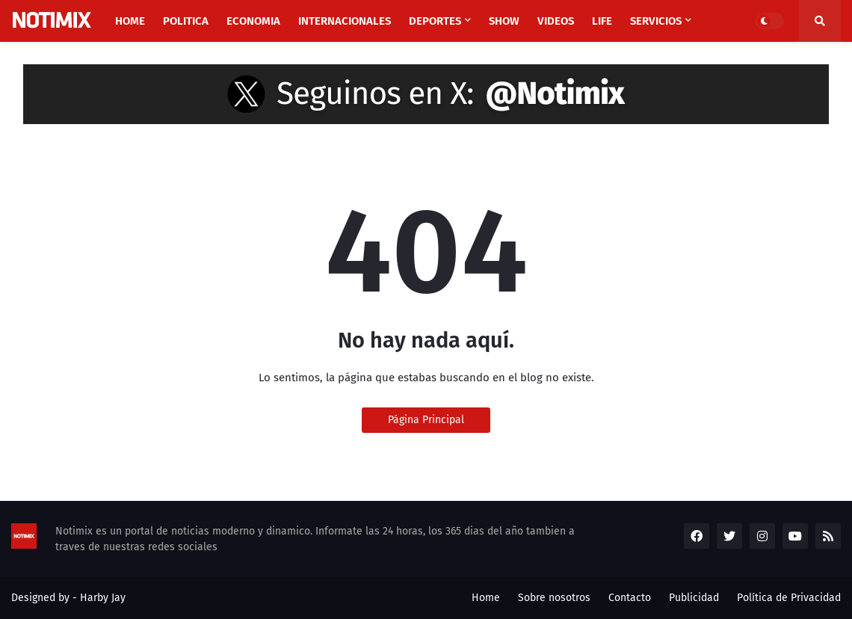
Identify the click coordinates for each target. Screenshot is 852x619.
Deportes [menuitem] (435, 21)
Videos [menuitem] (555, 21)
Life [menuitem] (602, 21)
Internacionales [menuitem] (344, 21)
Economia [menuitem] (253, 21)
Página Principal (426, 419)
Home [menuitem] (130, 21)
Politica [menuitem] (186, 21)
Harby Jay (103, 597)
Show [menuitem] (504, 21)
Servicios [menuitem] (656, 21)
